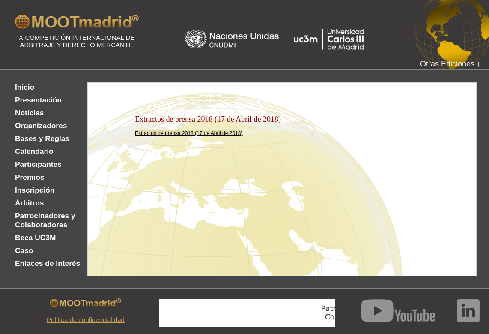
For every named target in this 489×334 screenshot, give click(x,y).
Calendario (34, 151)
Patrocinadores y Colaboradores (45, 220)
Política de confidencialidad (86, 319)
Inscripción (34, 190)
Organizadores (41, 125)
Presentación (38, 100)
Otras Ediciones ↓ (450, 64)
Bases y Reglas (42, 138)
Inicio (24, 87)
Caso (24, 250)
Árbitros (29, 203)
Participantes (38, 164)
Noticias (29, 112)
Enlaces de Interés (47, 263)
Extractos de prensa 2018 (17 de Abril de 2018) (189, 133)
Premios (29, 177)
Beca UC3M (35, 237)
